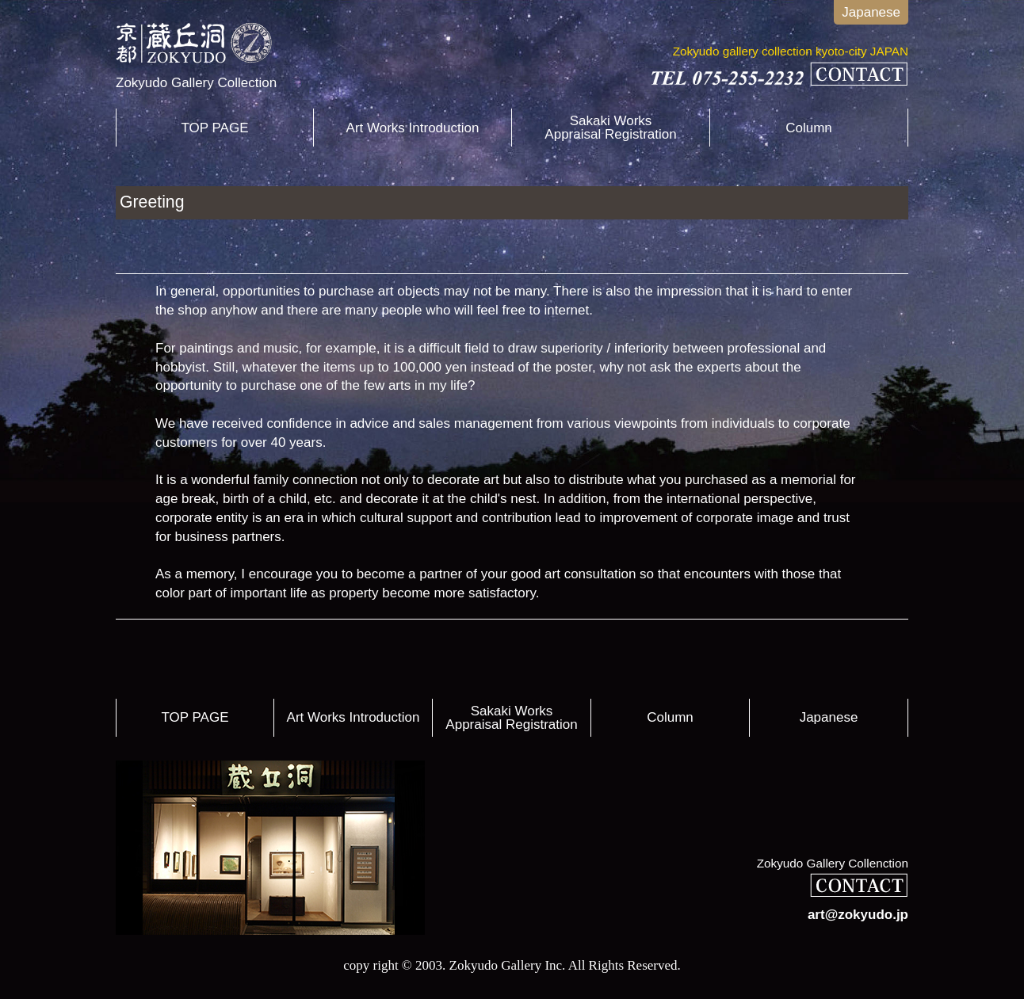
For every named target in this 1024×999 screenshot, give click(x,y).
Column (808, 127)
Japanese (871, 12)
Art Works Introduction (413, 127)
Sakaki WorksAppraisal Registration (610, 127)
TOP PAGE (214, 127)
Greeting (152, 202)
